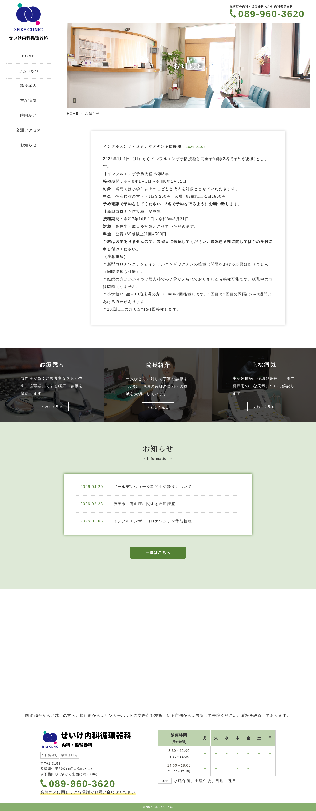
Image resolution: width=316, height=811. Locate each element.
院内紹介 (28, 115)
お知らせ (28, 145)
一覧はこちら (158, 553)
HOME (28, 56)
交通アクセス (28, 130)
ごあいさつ (28, 71)
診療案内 (28, 86)
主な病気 (28, 100)
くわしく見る (52, 407)
